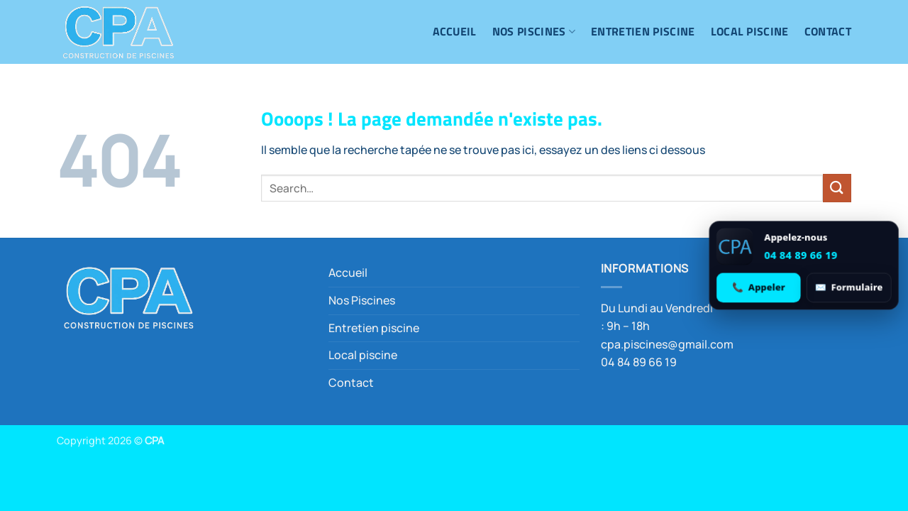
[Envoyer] (837, 188)
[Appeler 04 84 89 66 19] (759, 287)
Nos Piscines (533, 31)
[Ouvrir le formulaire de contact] (848, 287)
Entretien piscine (642, 31)
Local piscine (750, 31)
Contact (827, 31)
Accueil (455, 31)
